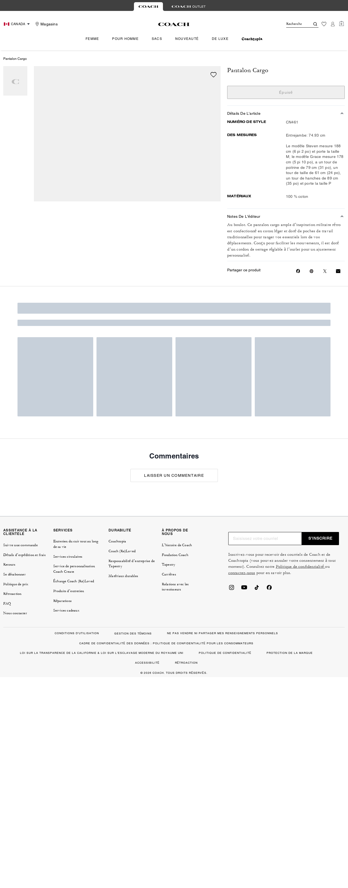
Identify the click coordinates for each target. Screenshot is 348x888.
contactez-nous (241, 572)
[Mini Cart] (341, 24)
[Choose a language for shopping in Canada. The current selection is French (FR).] (17, 24)
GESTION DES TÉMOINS (133, 633)
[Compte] (332, 24)
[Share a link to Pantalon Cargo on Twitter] (324, 271)
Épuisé (286, 92)
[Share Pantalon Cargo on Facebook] (298, 271)
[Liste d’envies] (324, 24)
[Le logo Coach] (174, 24)
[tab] (148, 6)
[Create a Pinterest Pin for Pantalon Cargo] (311, 271)
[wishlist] (213, 74)
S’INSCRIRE (320, 538)
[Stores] (46, 24)
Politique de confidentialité (300, 566)
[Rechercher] (294, 24)
